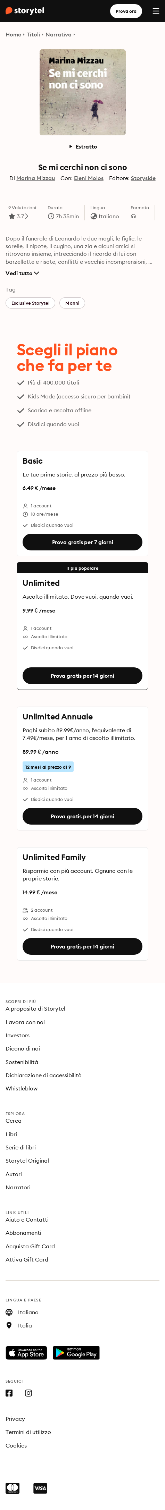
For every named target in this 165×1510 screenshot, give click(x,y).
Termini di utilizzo (28, 1431)
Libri (11, 1134)
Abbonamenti (23, 1232)
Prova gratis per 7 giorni (82, 542)
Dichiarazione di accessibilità (44, 1075)
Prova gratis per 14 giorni (82, 675)
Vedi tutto (22, 273)
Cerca (14, 1120)
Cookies (16, 1445)
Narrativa (59, 34)
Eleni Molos (89, 178)
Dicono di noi (23, 1048)
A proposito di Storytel (35, 1008)
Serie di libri (21, 1147)
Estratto (82, 146)
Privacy (15, 1418)
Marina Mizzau (35, 178)
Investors (18, 1035)
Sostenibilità (22, 1061)
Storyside (143, 178)
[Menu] (155, 11)
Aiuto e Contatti (27, 1219)
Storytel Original (27, 1160)
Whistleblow (22, 1088)
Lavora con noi (25, 1022)
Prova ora (126, 11)
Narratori (18, 1187)
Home (13, 34)
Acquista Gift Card (30, 1246)
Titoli (33, 34)
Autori (14, 1174)
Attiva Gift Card (27, 1259)
